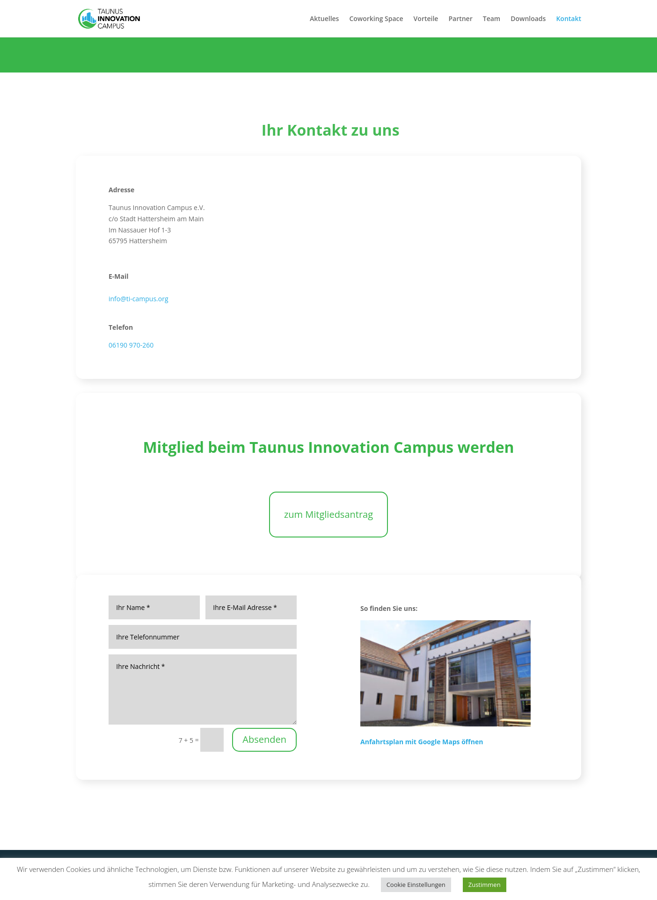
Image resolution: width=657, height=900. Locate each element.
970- (134, 345)
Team (491, 19)
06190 (118, 345)
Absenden (264, 739)
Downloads (528, 19)
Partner (460, 19)
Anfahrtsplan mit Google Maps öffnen (421, 741)
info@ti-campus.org (138, 298)
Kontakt (568, 19)
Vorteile (426, 19)
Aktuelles (324, 19)
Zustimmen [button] (484, 884)
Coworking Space (376, 19)
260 (147, 345)
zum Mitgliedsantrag (328, 514)
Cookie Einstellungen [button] (416, 884)
